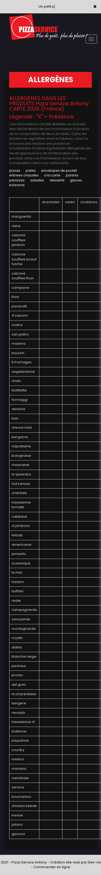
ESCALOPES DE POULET (59, 170)
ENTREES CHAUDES (24, 175)
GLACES (76, 180)
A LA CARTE (52, 175)
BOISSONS (17, 184)
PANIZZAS (17, 180)
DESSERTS (57, 180)
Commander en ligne (52, 866)
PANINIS (72, 175)
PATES (31, 170)
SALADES (37, 180)
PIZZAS (14, 170)
